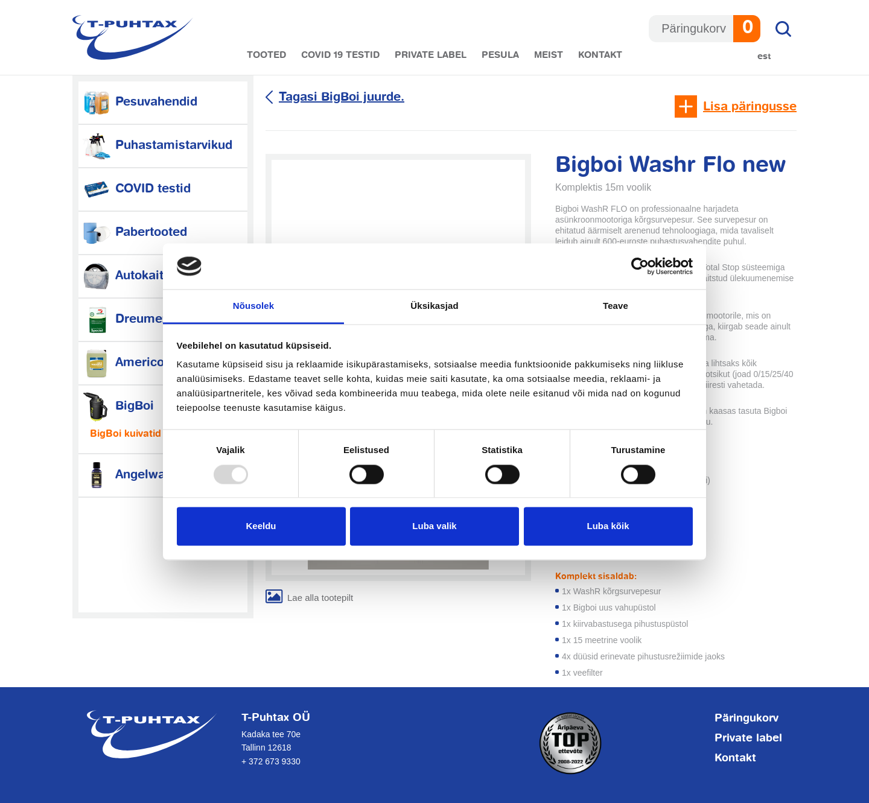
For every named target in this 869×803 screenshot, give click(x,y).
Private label (430, 55)
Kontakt (600, 55)
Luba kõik (608, 526)
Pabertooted (134, 232)
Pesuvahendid (139, 102)
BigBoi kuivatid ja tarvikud (152, 434)
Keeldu (261, 526)
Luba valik (434, 526)
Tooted (266, 55)
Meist (548, 55)
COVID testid (136, 189)
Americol (124, 363)
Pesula (500, 55)
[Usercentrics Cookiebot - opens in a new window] (640, 266)
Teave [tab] (615, 306)
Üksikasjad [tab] (434, 306)
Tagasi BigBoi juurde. (341, 97)
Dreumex (124, 319)
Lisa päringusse (750, 107)
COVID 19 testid (340, 55)
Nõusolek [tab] (253, 306)
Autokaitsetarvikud (152, 276)
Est (764, 56)
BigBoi (117, 406)
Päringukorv (746, 718)
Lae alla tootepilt (320, 597)
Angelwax (126, 475)
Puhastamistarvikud (156, 145)
